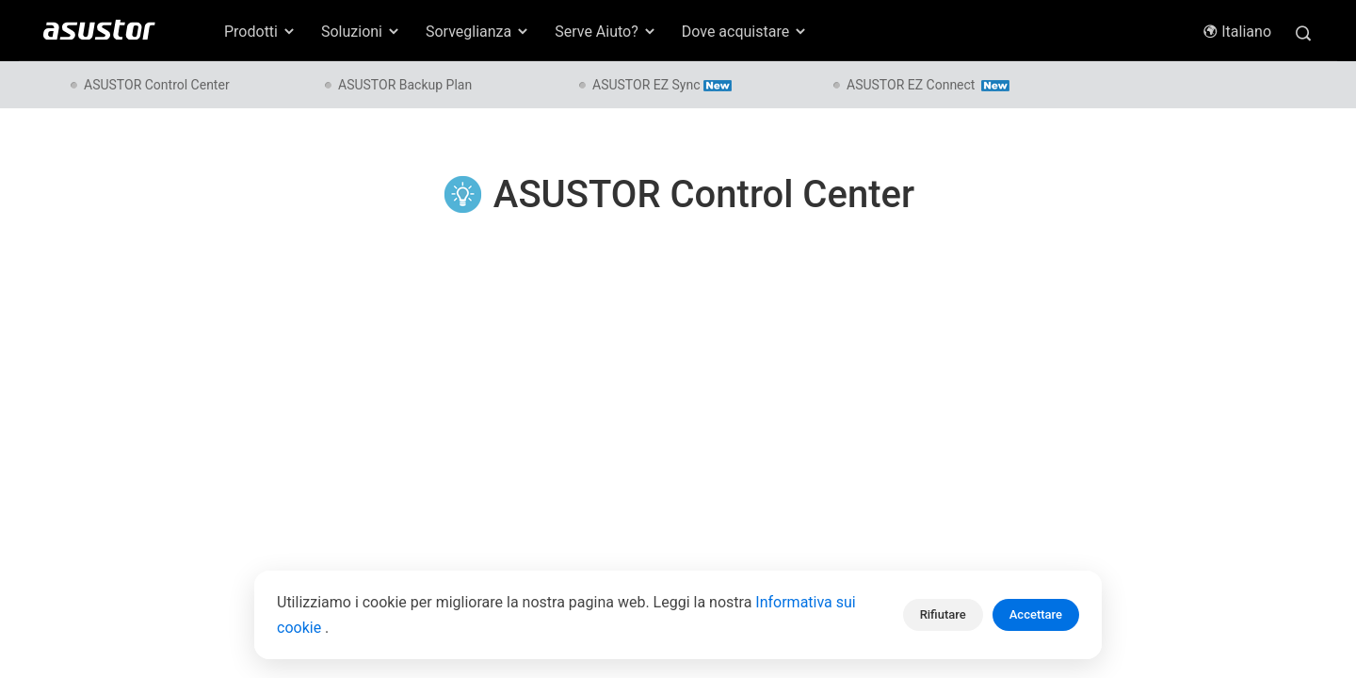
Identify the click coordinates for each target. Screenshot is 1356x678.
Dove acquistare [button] (745, 31)
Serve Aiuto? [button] (606, 31)
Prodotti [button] (260, 31)
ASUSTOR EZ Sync (662, 84)
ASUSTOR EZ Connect (928, 84)
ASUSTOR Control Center (157, 84)
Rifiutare (943, 614)
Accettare (1035, 614)
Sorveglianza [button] (478, 31)
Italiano (1237, 31)
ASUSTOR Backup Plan (405, 84)
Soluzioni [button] (361, 31)
